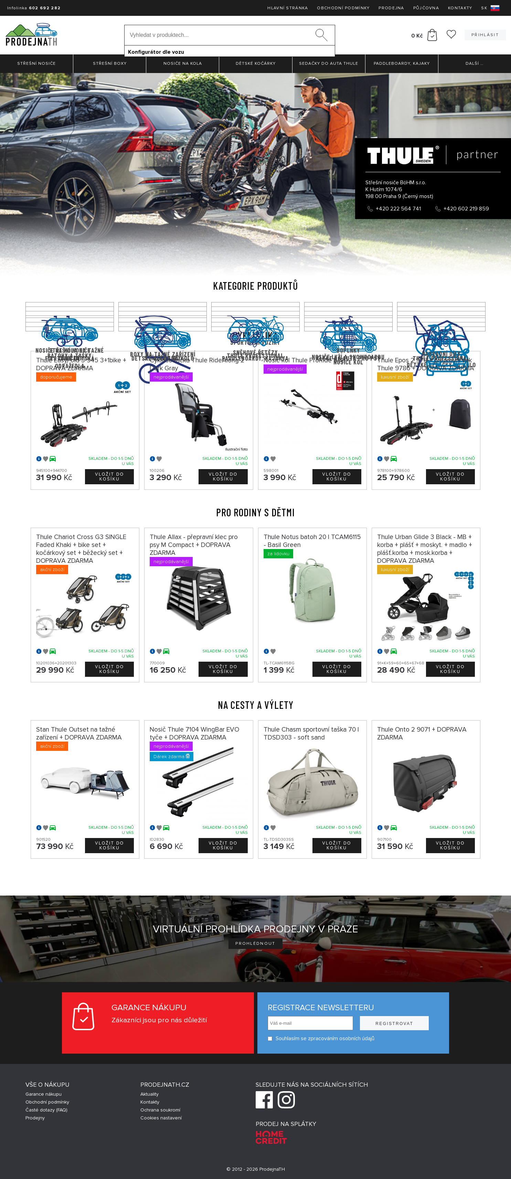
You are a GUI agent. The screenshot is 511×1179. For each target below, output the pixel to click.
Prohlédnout (255, 943)
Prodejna (391, 8)
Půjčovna (426, 8)
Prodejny (35, 1118)
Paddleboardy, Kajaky (402, 63)
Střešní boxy (110, 63)
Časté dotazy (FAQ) (46, 1110)
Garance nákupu (43, 1094)
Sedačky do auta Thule (328, 63)
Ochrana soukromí (160, 1110)
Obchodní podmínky (343, 8)
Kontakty (460, 8)
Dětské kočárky (256, 63)
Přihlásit (485, 35)
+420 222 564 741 (398, 208)
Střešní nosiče (36, 63)
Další (474, 63)
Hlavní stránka (287, 8)
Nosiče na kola (182, 63)
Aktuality (149, 1094)
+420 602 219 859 (466, 208)
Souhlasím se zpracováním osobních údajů (321, 1038)
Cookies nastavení (161, 1118)
